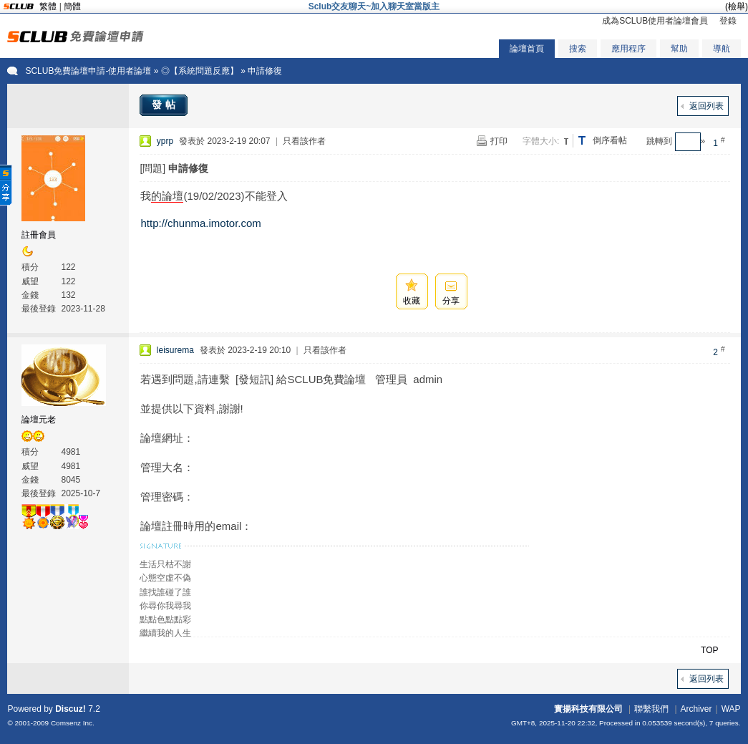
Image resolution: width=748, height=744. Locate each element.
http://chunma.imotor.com (200, 223)
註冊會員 (38, 235)
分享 (451, 301)
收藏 (411, 301)
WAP (731, 709)
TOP (709, 650)
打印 (498, 141)
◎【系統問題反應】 (199, 71)
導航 (721, 49)
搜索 (577, 49)
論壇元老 (38, 420)
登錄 (728, 21)
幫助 (679, 49)
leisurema (175, 350)
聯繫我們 (651, 709)
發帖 (165, 104)
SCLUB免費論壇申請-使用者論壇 (88, 71)
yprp (165, 141)
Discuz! (70, 709)
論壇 (172, 196)
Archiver (696, 709)
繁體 (48, 6)
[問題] (152, 168)
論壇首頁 (527, 49)
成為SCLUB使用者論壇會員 (655, 21)
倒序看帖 (610, 140)
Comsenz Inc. (72, 723)
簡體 (72, 6)
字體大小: (541, 141)
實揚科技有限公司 (588, 709)
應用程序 (628, 49)
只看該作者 (304, 141)
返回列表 (706, 106)
